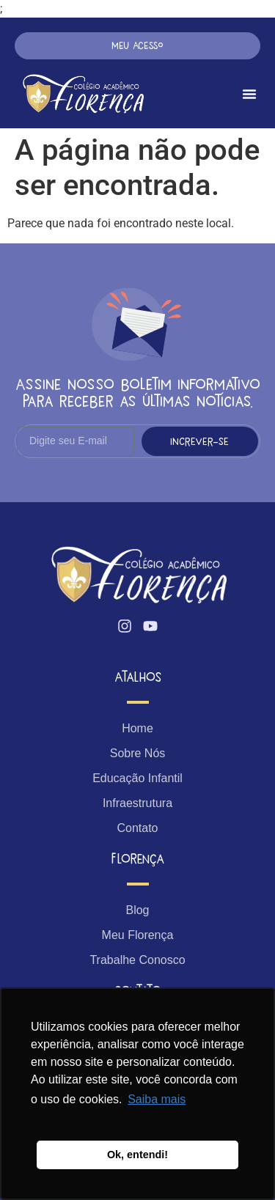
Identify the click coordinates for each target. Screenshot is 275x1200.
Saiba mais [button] (157, 1099)
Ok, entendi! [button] (137, 1154)
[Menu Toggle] (249, 93)
